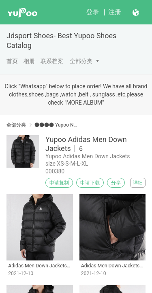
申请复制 (59, 183)
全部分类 (81, 61)
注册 (114, 12)
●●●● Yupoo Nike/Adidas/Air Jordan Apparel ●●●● (55, 125)
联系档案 (52, 61)
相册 (29, 61)
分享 (116, 183)
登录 (92, 12)
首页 (12, 61)
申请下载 (90, 183)
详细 (138, 183)
